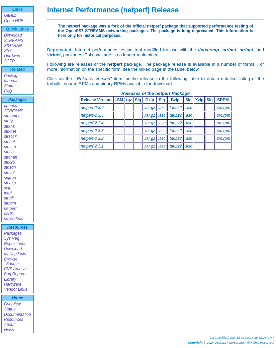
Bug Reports (15, 274)
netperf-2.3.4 (92, 123)
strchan (10, 157)
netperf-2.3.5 (92, 115)
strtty (8, 121)
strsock (10, 136)
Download (13, 35)
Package (12, 75)
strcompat (13, 116)
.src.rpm (223, 107)
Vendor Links (15, 289)
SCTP (9, 61)
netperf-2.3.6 (92, 107)
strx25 (9, 162)
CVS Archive (15, 269)
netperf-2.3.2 (92, 138)
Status (9, 85)
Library (10, 279)
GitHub (10, 15)
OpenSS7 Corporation (229, 342)
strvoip (10, 182)
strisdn (10, 167)
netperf (10, 208)
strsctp (10, 146)
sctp (7, 188)
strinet (9, 141)
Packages (17, 99)
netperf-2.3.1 (92, 146)
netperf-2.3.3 (92, 130)
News (9, 330)
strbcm (10, 203)
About (9, 324)
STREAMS (13, 40)
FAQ (8, 91)
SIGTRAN (13, 45)
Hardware (12, 56)
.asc (162, 107)
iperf (8, 193)
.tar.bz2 (175, 107)
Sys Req (11, 238)
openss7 (11, 105)
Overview (12, 304)
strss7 (9, 172)
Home (17, 298)
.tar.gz (149, 107)
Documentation (17, 314)
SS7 (8, 50)
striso (9, 152)
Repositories (15, 243)
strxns (9, 126)
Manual (10, 80)
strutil (9, 198)
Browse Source (11, 261)
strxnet (10, 131)
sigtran (10, 177)
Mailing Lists (15, 253)
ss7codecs (13, 218)
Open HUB (13, 20)
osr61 (9, 213)
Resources (17, 227)
